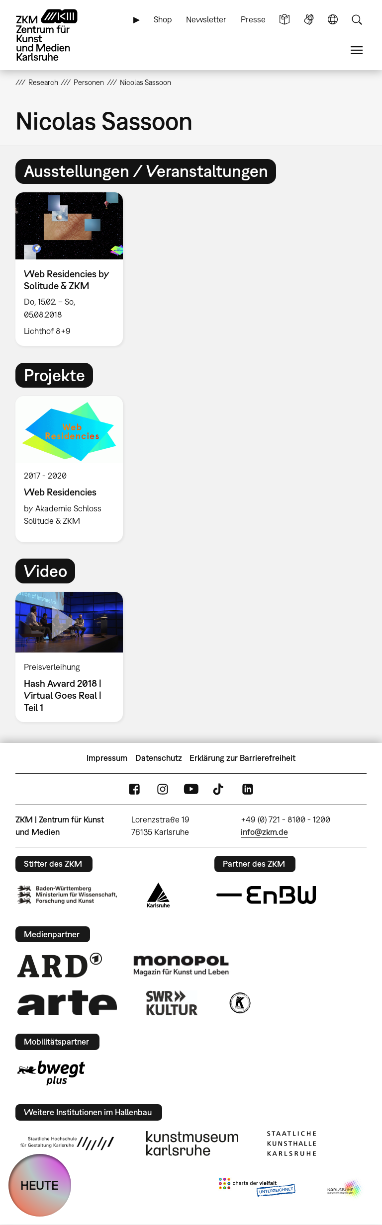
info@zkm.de (264, 832)
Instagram (163, 789)
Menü (357, 50)
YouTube (191, 789)
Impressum (107, 758)
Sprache (333, 19)
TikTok (219, 789)
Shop (163, 19)
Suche (357, 19)
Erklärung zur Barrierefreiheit (242, 758)
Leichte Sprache (284, 19)
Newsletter (206, 19)
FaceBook (134, 789)
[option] (73, 269)
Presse (253, 19)
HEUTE (39, 1185)
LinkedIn (248, 789)
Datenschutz (158, 758)
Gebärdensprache (309, 19)
